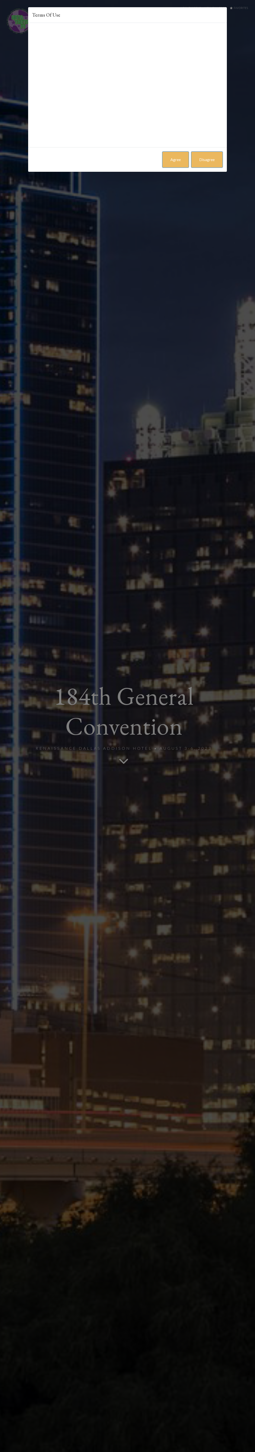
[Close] (223, 11)
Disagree (207, 159)
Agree (175, 159)
